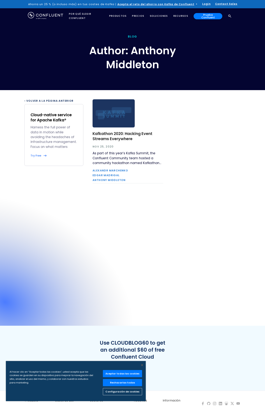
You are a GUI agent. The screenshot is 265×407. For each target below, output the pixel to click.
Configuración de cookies (122, 391)
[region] (76, 381)
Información (171, 401)
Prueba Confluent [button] (208, 16)
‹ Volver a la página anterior (49, 100)
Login (206, 4)
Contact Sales (226, 4)
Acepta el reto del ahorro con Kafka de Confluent (155, 4)
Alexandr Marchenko (110, 170)
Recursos (140, 401)
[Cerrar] (142, 365)
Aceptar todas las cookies (122, 373)
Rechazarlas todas (122, 382)
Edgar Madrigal (106, 175)
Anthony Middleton (109, 180)
